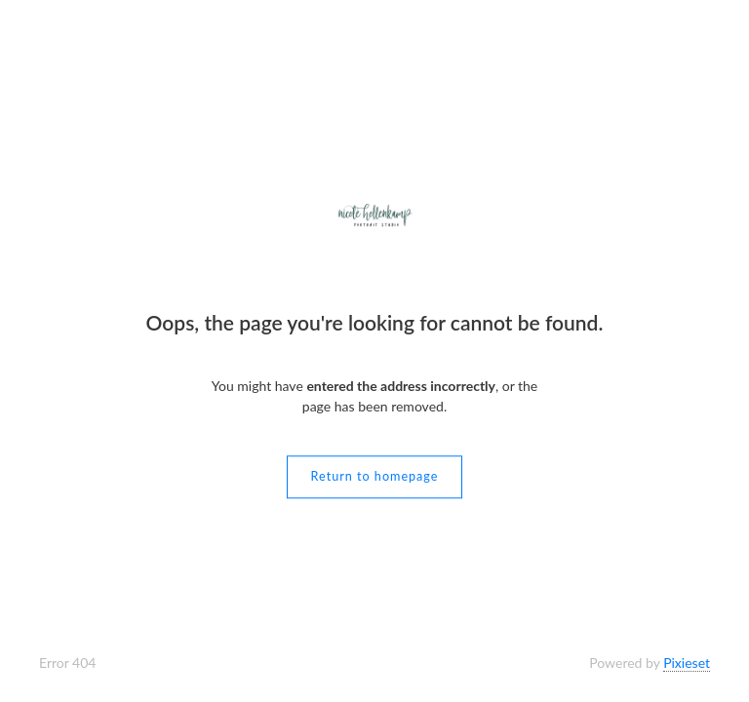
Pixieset (686, 662)
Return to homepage (375, 477)
